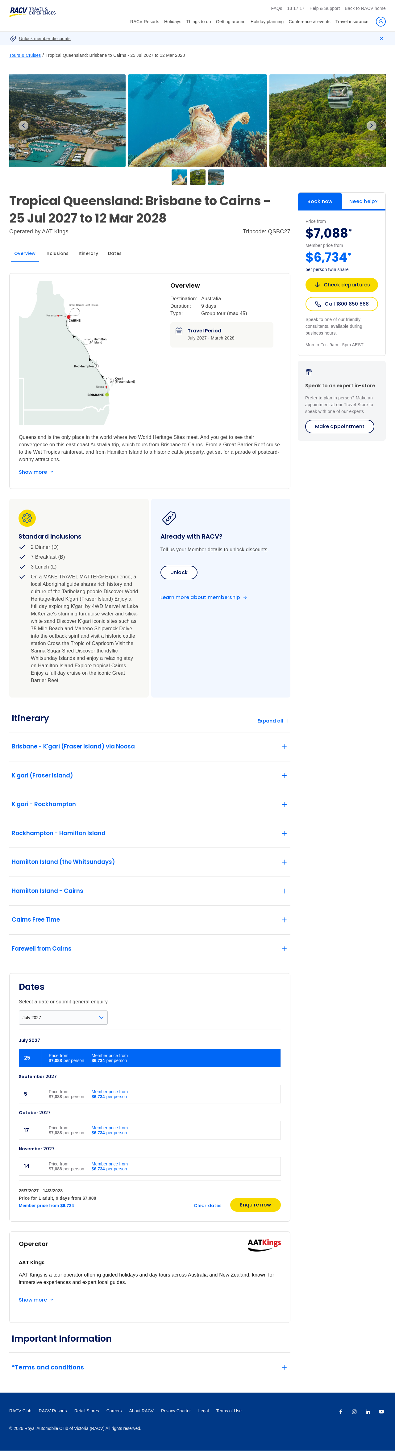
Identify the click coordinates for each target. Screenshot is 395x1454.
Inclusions (57, 253)
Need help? (363, 201)
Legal (203, 1414)
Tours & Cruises (25, 55)
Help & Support (325, 8)
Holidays (172, 21)
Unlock (179, 572)
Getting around (231, 21)
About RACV (141, 1414)
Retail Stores (86, 1414)
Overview (24, 253)
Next (371, 126)
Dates (115, 253)
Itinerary (88, 253)
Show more (33, 472)
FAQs (276, 8)
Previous (23, 126)
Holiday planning (267, 21)
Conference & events (310, 21)
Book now (319, 201)
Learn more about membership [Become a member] (200, 597)
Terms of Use (229, 1414)
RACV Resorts (144, 21)
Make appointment (339, 426)
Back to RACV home (365, 8)
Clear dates (208, 1209)
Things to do (198, 21)
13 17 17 (296, 8)
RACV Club (20, 1414)
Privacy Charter (176, 1414)
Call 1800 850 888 (341, 304)
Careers (114, 1414)
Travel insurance (351, 21)
